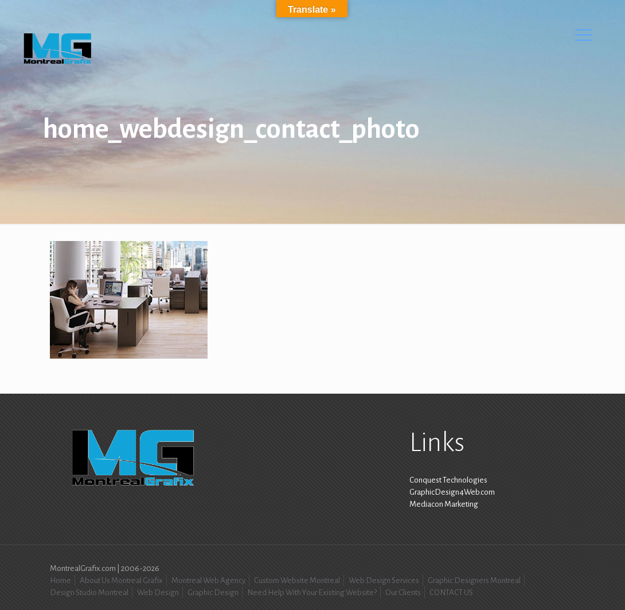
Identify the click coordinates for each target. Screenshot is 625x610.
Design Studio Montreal (89, 592)
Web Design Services (384, 580)
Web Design (158, 592)
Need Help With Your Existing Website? (312, 592)
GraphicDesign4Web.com (452, 492)
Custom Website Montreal (297, 580)
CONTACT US (451, 592)
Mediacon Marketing (443, 504)
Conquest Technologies (448, 480)
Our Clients (403, 592)
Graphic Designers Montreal (474, 580)
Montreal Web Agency (208, 580)
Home (60, 580)
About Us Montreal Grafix (121, 580)
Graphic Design (213, 592)
